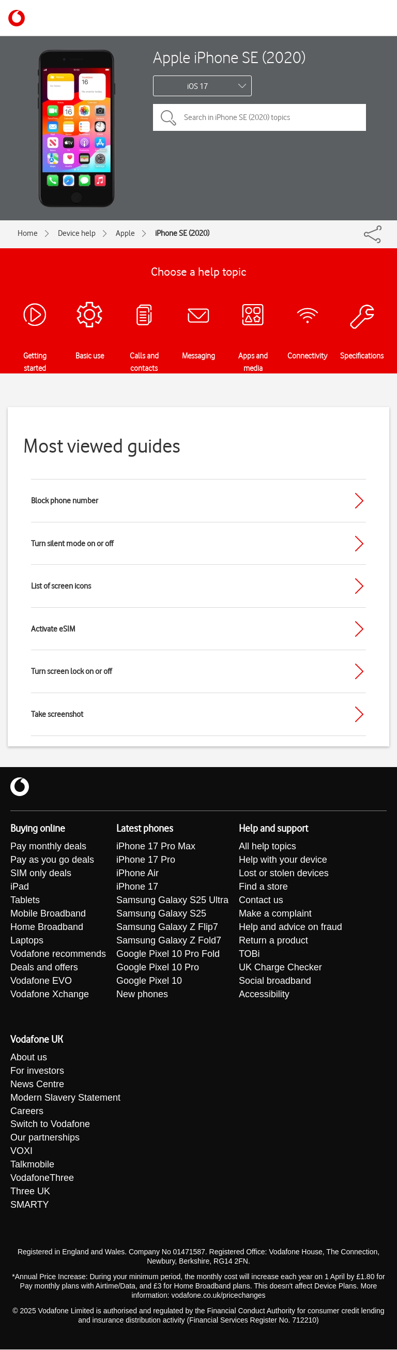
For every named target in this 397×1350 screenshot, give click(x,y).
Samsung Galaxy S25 (161, 914)
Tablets (25, 900)
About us (28, 1058)
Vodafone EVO (41, 981)
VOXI (21, 1152)
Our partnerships (45, 1138)
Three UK (30, 1192)
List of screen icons (61, 586)
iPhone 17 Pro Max (155, 847)
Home (28, 233)
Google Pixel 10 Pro (157, 968)
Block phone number (64, 500)
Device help (77, 233)
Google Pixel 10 (149, 981)
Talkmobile (32, 1165)
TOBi (249, 954)
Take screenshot (57, 714)
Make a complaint (275, 914)
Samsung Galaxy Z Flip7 (167, 927)
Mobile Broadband (48, 914)
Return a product (273, 941)
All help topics (267, 847)
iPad (19, 887)
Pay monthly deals (48, 847)
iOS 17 (197, 86)
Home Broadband (46, 927)
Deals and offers (44, 968)
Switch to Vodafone (50, 1125)
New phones (142, 994)
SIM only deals (40, 873)
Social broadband (275, 981)
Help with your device (283, 860)
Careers (26, 1111)
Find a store (263, 887)
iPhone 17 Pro (145, 860)
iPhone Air (137, 873)
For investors (37, 1071)
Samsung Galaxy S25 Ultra (172, 900)
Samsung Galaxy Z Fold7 (168, 941)
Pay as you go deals (52, 860)
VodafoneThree (42, 1179)
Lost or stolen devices (284, 873)
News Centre (37, 1084)
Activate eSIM (53, 629)
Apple (125, 233)
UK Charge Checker (280, 968)
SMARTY (29, 1206)
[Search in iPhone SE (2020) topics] (259, 117)
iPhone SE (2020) (182, 233)
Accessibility (264, 994)
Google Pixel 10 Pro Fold (168, 954)
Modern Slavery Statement (65, 1098)
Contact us (261, 900)
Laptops (26, 941)
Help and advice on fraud (290, 927)
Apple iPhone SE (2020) (229, 57)
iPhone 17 (137, 887)
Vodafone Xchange (49, 994)
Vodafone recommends (58, 954)
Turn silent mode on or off (72, 543)
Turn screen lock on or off (71, 671)
